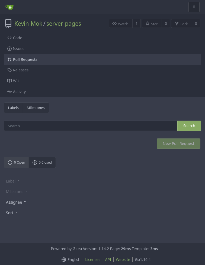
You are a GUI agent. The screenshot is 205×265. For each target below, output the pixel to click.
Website (123, 259)
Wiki (14, 80)
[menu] (102, 202)
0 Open (16, 162)
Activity (16, 91)
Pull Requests (22, 59)
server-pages (63, 23)
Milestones (36, 107)
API (108, 259)
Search (189, 125)
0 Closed (42, 162)
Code (14, 37)
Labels (13, 107)
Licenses (92, 259)
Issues (15, 48)
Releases (17, 69)
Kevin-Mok (28, 23)
